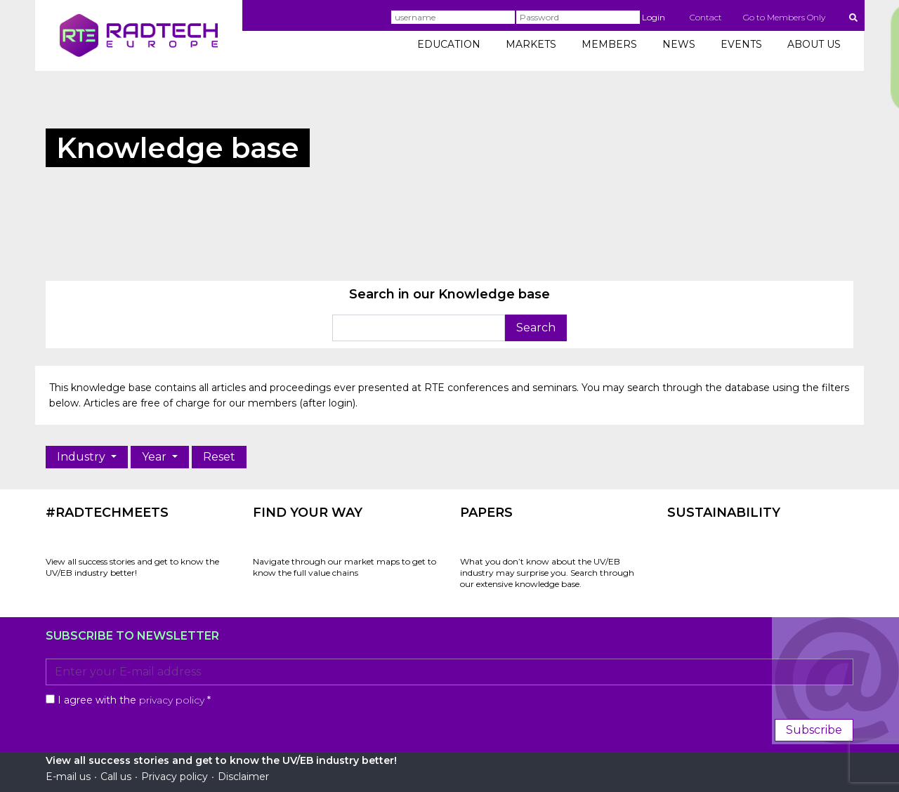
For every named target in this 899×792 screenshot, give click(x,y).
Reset (219, 456)
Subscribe (814, 730)
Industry (82, 456)
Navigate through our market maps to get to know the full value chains (344, 567)
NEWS (678, 44)
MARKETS (531, 44)
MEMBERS (609, 44)
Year (155, 456)
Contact (706, 17)
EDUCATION (448, 44)
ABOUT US (814, 44)
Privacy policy (174, 776)
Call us (115, 776)
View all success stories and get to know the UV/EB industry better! (132, 567)
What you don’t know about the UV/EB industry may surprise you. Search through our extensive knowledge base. (547, 572)
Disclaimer (243, 776)
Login (653, 17)
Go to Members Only (784, 17)
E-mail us (68, 776)
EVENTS (741, 44)
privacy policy (171, 700)
